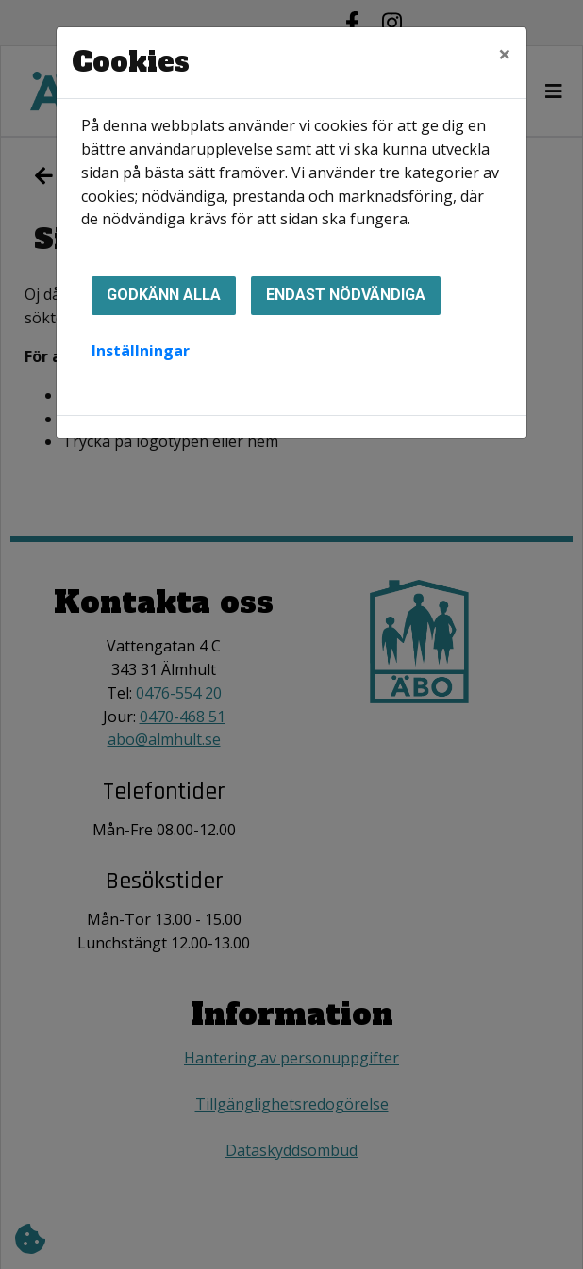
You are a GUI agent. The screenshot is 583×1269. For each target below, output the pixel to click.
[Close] (504, 53)
